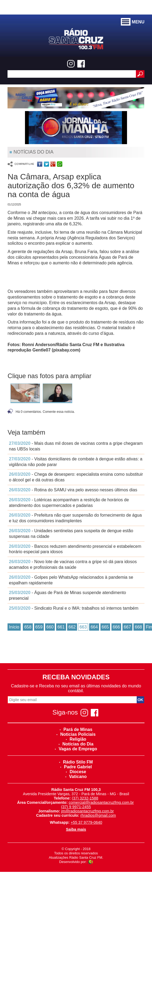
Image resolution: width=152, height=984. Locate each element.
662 (72, 627)
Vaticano (76, 776)
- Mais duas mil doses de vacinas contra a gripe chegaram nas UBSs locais (76, 446)
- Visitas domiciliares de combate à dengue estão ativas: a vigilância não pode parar (75, 462)
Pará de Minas (76, 729)
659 (39, 627)
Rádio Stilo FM (76, 762)
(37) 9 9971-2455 (76, 807)
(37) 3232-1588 (85, 798)
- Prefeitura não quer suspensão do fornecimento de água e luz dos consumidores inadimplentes (75, 518)
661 (61, 627)
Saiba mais (76, 829)
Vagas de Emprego (76, 749)
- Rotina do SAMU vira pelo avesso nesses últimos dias (73, 490)
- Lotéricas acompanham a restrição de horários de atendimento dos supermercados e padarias (69, 503)
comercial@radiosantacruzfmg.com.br (101, 802)
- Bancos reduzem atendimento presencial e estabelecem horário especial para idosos (75, 549)
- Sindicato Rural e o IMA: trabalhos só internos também (73, 608)
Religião (76, 739)
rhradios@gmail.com (98, 815)
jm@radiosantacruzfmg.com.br (87, 811)
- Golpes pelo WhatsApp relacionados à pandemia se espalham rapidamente (71, 580)
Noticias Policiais (76, 734)
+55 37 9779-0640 (86, 822)
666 (116, 627)
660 (50, 627)
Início (14, 627)
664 (94, 627)
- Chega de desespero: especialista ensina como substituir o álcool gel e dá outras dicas (76, 477)
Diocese (76, 771)
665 (105, 627)
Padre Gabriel (76, 767)
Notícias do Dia (76, 744)
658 (27, 627)
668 (138, 627)
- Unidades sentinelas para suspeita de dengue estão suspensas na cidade (71, 533)
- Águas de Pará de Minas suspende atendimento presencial (67, 595)
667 (127, 627)
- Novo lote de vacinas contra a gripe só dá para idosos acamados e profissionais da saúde (73, 564)
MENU (132, 22)
